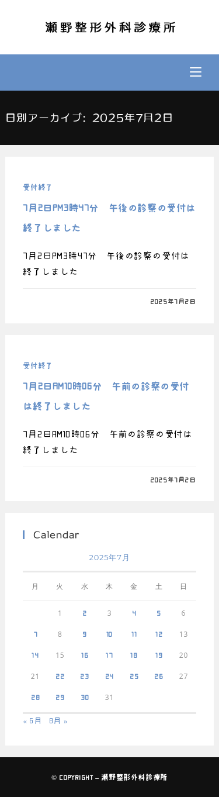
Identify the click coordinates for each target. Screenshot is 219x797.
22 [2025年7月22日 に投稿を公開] (60, 675)
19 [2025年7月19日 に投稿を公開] (159, 654)
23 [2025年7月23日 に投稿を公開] (84, 675)
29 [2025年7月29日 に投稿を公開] (60, 697)
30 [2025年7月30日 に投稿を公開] (85, 697)
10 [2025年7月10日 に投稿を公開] (109, 633)
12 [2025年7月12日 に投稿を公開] (159, 633)
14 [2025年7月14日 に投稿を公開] (35, 654)
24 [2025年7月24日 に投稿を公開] (109, 675)
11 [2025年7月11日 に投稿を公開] (134, 633)
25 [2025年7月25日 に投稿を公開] (134, 675)
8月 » (58, 720)
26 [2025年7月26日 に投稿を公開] (159, 675)
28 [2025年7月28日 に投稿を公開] (35, 697)
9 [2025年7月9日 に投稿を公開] (84, 633)
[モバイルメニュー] (195, 72)
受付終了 (37, 187)
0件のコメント (55, 301)
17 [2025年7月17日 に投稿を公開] (109, 654)
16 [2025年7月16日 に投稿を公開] (85, 654)
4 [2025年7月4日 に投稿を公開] (134, 612)
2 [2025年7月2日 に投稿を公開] (84, 612)
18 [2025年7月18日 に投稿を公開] (134, 654)
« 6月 (32, 720)
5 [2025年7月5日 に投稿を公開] (159, 612)
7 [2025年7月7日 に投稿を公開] (35, 633)
